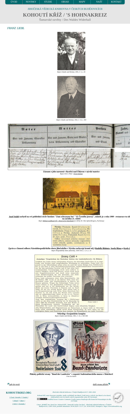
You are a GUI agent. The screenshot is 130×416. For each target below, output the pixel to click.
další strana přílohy (101, 384)
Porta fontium (78, 174)
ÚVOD (14, 2)
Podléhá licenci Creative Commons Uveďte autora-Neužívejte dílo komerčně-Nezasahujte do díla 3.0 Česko (74, 400)
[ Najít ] (15, 404)
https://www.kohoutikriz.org (113, 406)
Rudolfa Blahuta (102, 248)
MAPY (82, 2)
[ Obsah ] (16, 401)
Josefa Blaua (116, 248)
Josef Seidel (14, 217)
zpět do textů (14, 384)
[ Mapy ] (22, 401)
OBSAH (65, 2)
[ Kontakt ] (21, 404)
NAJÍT (99, 2)
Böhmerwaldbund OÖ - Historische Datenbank (58, 221)
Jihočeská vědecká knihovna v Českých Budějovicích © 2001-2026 (74, 392)
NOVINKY (31, 2)
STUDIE (48, 2)
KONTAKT (116, 2)
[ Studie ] (25, 397)
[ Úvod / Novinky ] (15, 397)
